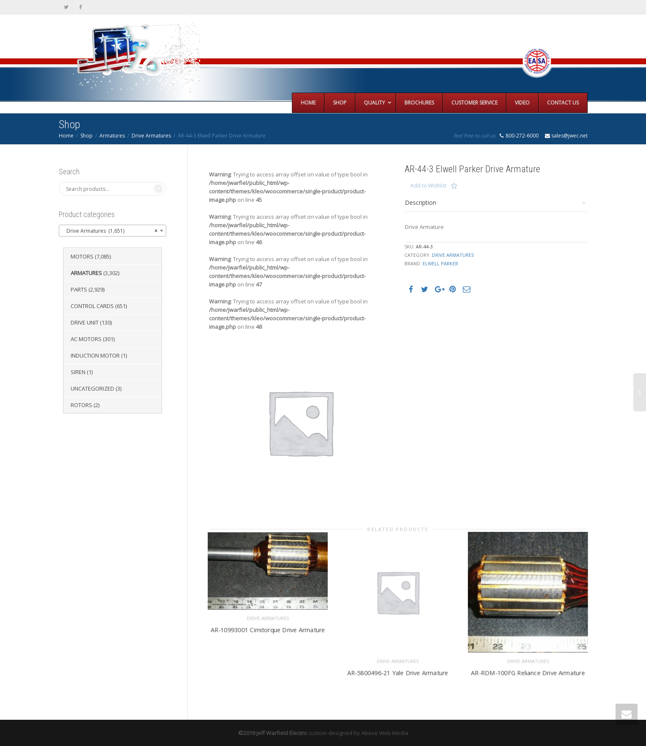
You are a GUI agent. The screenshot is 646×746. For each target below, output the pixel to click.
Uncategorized (92, 388)
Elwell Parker (440, 263)
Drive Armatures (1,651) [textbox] (110, 231)
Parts (79, 289)
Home (66, 135)
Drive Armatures (151, 135)
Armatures (112, 135)
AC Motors (86, 339)
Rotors (81, 405)
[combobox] (112, 231)
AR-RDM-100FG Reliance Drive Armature (528, 671)
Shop (86, 135)
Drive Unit (85, 322)
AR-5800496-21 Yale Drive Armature (398, 671)
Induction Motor (95, 355)
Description (420, 202)
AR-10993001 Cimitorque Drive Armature (267, 629)
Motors (82, 256)
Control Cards (92, 306)
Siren (78, 372)
